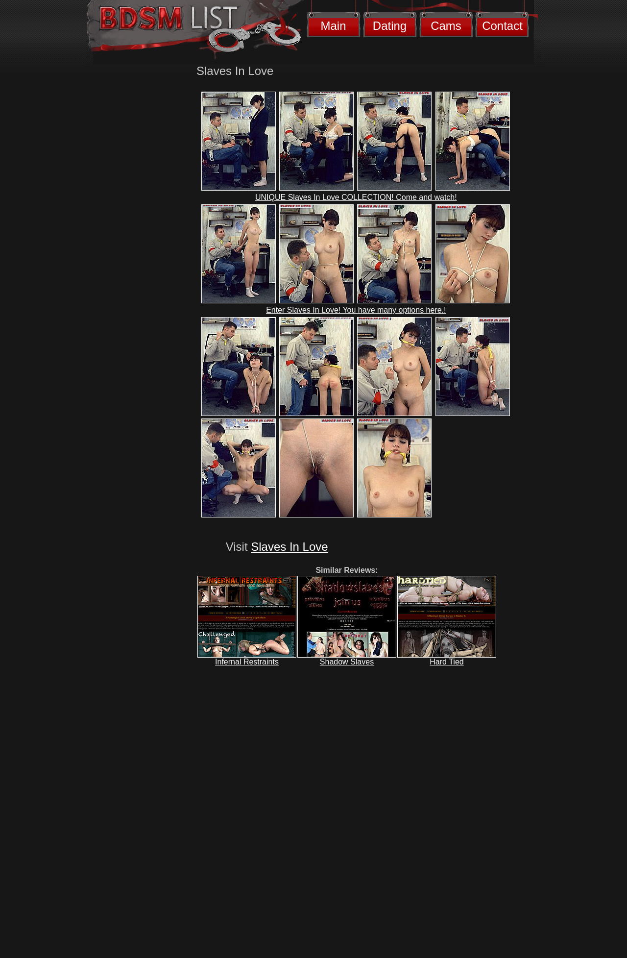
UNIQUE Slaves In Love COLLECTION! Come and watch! (356, 197)
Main (333, 25)
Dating (390, 25)
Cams (446, 25)
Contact (502, 25)
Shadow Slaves (347, 662)
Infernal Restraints (247, 662)
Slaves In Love (289, 546)
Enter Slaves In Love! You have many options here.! (356, 310)
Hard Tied (446, 662)
